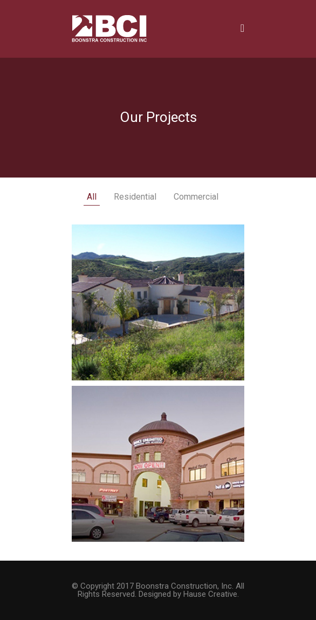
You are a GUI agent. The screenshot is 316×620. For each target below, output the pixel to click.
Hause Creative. (211, 594)
